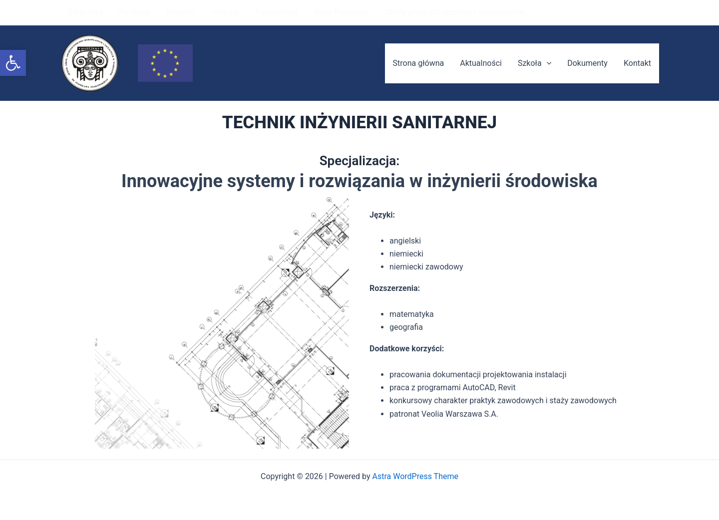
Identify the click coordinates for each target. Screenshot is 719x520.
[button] (13, 63)
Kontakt (637, 63)
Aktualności (481, 63)
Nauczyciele (276, 12)
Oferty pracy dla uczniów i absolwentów (455, 12)
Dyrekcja (134, 12)
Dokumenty (587, 63)
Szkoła (534, 63)
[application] (547, 63)
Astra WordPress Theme (415, 476)
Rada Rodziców (341, 12)
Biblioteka (85, 12)
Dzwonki (180, 12)
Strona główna (418, 63)
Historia (225, 12)
